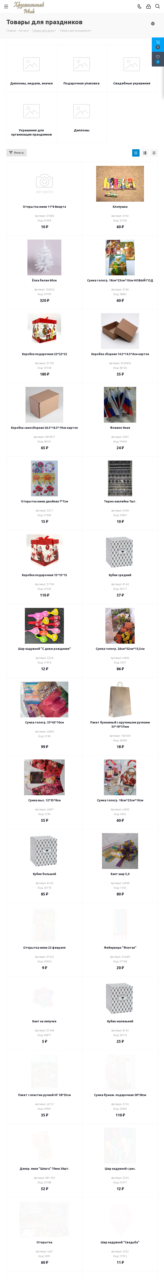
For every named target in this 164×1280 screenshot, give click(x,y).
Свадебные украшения (131, 83)
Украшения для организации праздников (31, 132)
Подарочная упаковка (81, 83)
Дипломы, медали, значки (31, 83)
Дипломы (81, 130)
